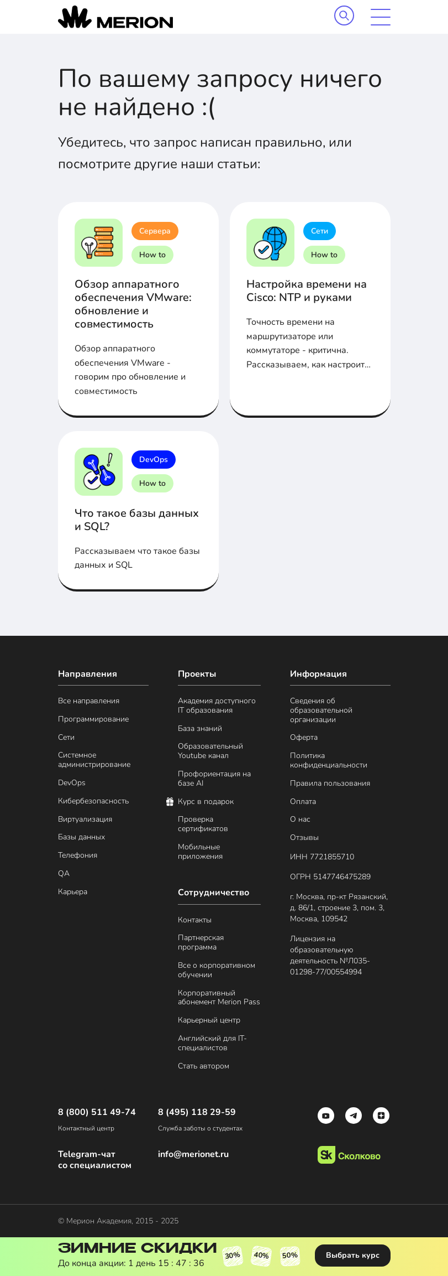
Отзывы (304, 838)
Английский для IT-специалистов (212, 1043)
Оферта (304, 738)
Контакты (195, 920)
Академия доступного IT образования (217, 706)
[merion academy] (115, 17)
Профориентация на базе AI (214, 779)
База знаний (200, 729)
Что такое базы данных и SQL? (137, 520)
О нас (300, 819)
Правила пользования (330, 784)
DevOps (153, 459)
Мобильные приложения (200, 852)
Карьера (72, 892)
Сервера (155, 231)
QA (64, 874)
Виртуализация (85, 819)
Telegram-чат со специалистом (94, 1159)
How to (152, 255)
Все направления (88, 701)
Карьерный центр (209, 1020)
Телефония (77, 855)
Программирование (93, 719)
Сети (319, 231)
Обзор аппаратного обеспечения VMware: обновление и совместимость (133, 304)
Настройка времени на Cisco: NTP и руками (306, 291)
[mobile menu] (381, 17)
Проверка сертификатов (203, 824)
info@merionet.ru (193, 1154)
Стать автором (203, 1066)
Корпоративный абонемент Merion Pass (219, 998)
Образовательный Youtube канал (210, 751)
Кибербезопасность (93, 801)
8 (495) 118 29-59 (197, 1112)
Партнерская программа (201, 942)
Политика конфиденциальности (328, 760)
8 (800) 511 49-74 (97, 1112)
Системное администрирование (94, 760)
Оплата (303, 802)
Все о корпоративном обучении (216, 970)
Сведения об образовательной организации (321, 710)
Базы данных (81, 837)
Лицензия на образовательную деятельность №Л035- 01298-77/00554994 (330, 955)
